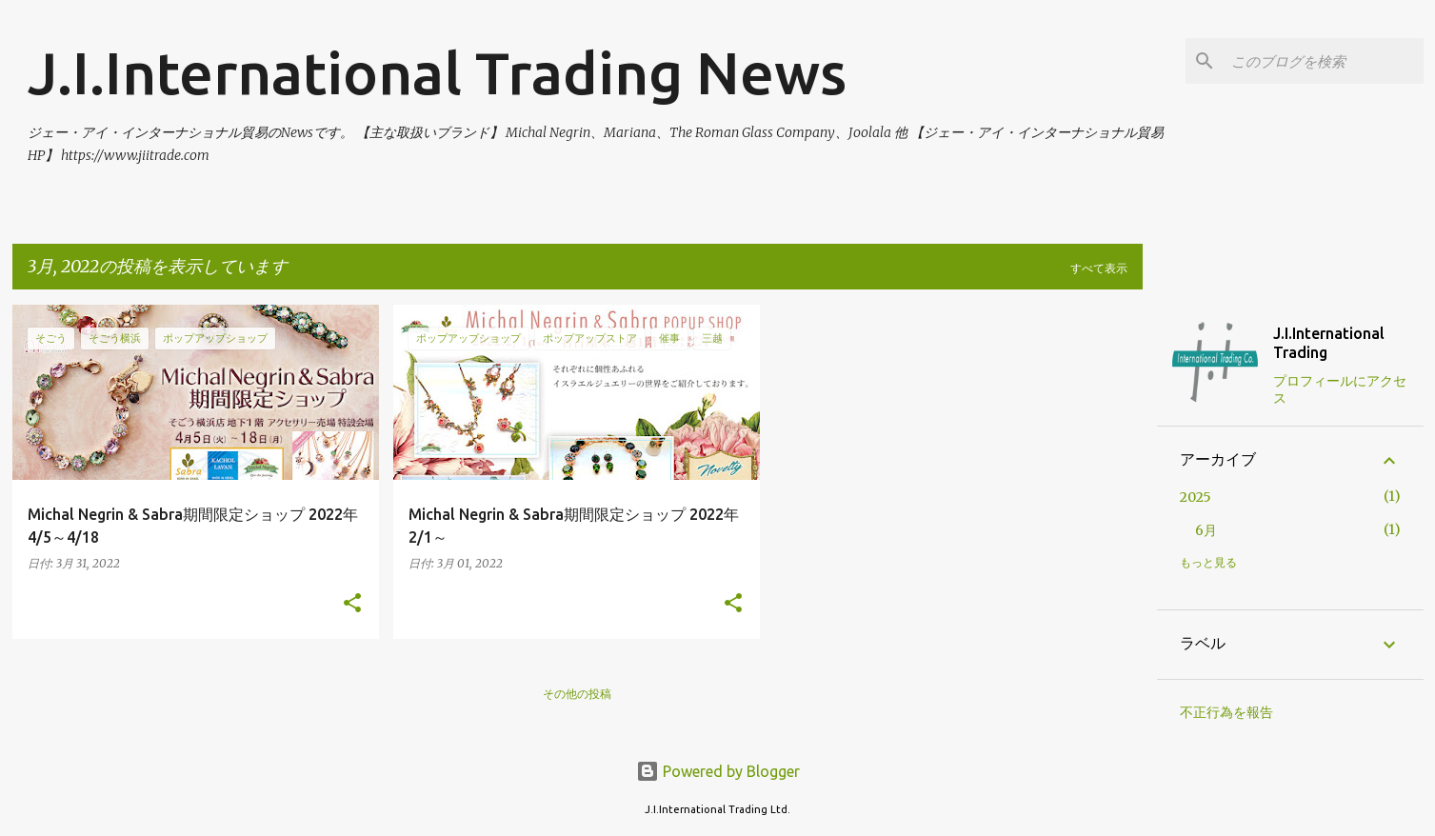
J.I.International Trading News (437, 72)
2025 (1195, 497)
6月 (1206, 530)
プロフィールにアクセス (1339, 389)
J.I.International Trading (1329, 343)
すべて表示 (1098, 268)
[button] (352, 604)
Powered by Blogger (718, 771)
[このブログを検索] (1324, 61)
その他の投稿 (577, 693)
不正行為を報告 (1226, 712)
